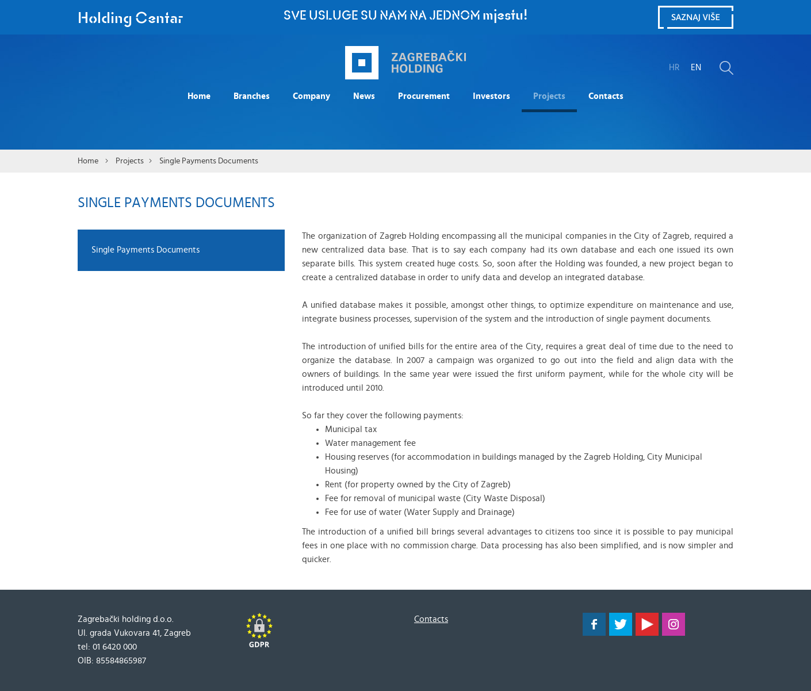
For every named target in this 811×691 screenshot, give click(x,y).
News (364, 96)
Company (311, 96)
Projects (549, 96)
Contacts (605, 96)
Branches (252, 96)
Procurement (424, 96)
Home (199, 96)
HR (674, 67)
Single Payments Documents (208, 161)
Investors (491, 96)
